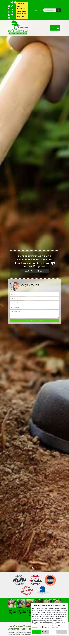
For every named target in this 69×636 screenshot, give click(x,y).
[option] (12, 607)
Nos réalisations (35, 271)
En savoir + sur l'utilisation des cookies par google (49, 622)
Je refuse (45, 632)
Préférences (62, 632)
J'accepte (36, 632)
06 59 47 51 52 (10, 13)
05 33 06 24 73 (12, 5)
